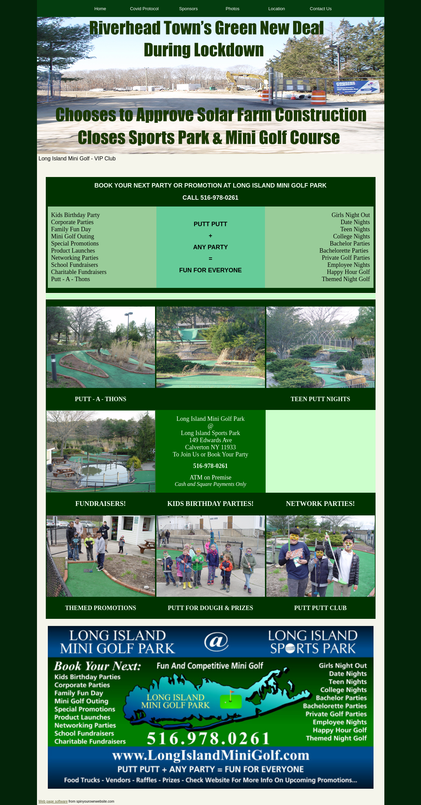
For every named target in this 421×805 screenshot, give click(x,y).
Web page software (53, 801)
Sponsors (188, 8)
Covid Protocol (144, 8)
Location (276, 8)
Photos (232, 8)
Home (100, 8)
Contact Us (320, 8)
